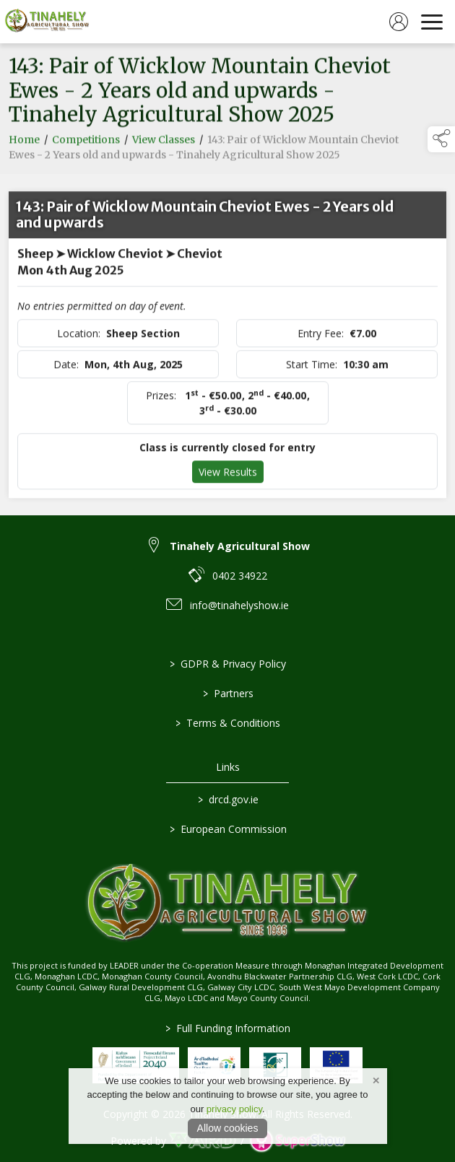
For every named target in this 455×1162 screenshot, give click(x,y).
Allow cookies (228, 1128)
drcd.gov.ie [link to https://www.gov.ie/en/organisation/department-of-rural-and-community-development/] (227, 799)
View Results (228, 475)
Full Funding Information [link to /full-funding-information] (227, 1028)
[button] (441, 139)
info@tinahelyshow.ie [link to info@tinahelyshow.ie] (239, 605)
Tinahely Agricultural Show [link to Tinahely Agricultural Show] (240, 546)
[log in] (398, 21)
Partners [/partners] (227, 693)
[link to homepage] (47, 21)
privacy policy (234, 1109)
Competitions (86, 142)
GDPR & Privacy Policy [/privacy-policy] (228, 663)
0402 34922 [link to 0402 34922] (239, 575)
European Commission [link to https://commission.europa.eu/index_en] (227, 829)
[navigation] (432, 21)
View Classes (163, 142)
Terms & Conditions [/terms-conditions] (228, 723)
